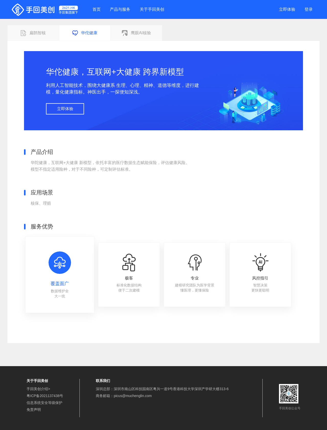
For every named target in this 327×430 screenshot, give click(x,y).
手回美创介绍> (38, 389)
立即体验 (287, 9)
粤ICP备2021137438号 (45, 396)
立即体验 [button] (65, 109)
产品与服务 (120, 9)
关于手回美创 (152, 9)
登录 (309, 9)
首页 (96, 9)
